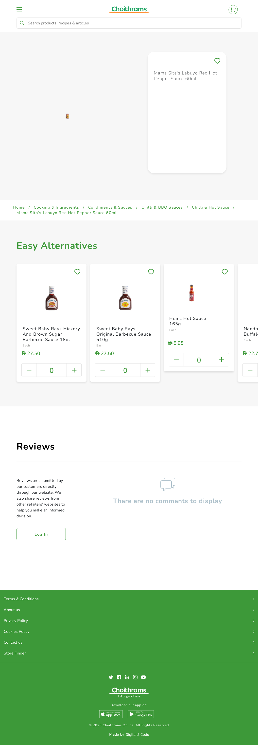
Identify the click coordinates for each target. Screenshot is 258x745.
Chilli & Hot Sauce (211, 207)
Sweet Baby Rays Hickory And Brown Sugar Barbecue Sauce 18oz (51, 334)
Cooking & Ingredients (56, 207)
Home (19, 207)
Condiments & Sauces (110, 207)
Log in (41, 534)
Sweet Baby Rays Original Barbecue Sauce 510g (123, 334)
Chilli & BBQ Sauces (162, 207)
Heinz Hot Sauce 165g (187, 321)
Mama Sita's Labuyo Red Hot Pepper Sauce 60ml (67, 213)
